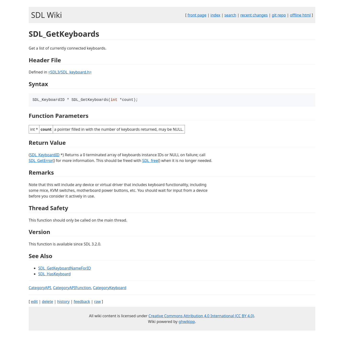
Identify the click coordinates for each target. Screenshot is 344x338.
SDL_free (150, 161)
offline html (300, 15)
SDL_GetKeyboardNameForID (64, 268)
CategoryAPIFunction (72, 288)
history (63, 302)
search (230, 15)
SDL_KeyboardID (44, 155)
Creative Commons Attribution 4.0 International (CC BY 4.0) (201, 316)
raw (97, 302)
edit (34, 302)
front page (197, 15)
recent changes (254, 15)
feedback (82, 302)
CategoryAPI (40, 288)
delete (47, 302)
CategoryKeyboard (109, 288)
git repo (279, 15)
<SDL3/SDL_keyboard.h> (69, 72)
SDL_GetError (41, 161)
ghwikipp (186, 322)
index (215, 15)
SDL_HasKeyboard (54, 274)
